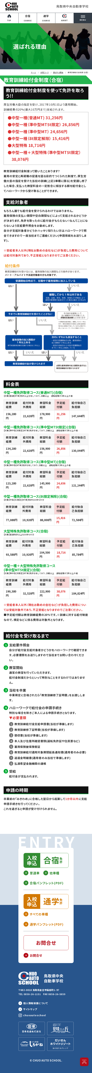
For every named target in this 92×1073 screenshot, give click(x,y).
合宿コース (44, 72)
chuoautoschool (34, 1015)
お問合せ (36, 955)
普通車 (34, 873)
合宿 (28, 18)
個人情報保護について (35, 1003)
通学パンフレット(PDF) (46, 924)
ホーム (33, 72)
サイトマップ (30, 1009)
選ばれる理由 (58, 72)
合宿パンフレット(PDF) (46, 883)
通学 (46, 18)
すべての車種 (39, 914)
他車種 (54, 873)
